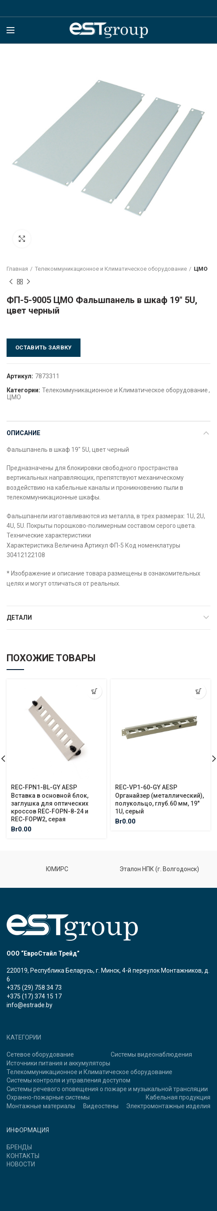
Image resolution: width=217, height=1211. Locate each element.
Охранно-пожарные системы (48, 1097)
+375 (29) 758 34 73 (34, 987)
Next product (28, 282)
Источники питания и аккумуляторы (58, 1063)
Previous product (11, 282)
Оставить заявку (43, 347)
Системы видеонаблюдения (151, 1054)
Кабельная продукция (178, 1097)
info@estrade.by (29, 1005)
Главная (17, 268)
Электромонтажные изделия (168, 1106)
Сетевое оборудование (40, 1054)
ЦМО (200, 268)
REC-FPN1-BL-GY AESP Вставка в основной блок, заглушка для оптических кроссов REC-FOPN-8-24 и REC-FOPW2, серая (49, 803)
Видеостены (101, 1106)
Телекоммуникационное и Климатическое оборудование (111, 268)
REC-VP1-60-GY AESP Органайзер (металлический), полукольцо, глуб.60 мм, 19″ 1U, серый (159, 799)
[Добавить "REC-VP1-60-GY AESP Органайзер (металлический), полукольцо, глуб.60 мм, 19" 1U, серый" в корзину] (198, 691)
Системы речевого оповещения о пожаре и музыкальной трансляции (107, 1088)
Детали (19, 617)
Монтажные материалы (41, 1106)
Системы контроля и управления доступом (68, 1080)
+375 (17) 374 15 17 (34, 996)
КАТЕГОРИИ (24, 1037)
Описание (23, 432)
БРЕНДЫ (19, 1147)
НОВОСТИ (21, 1164)
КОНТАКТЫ (23, 1155)
